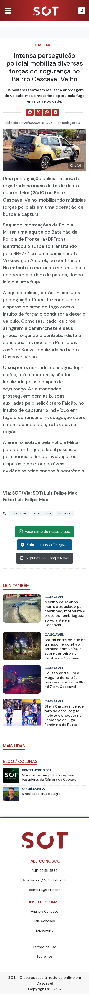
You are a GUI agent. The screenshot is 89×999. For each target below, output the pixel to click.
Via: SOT (12, 493)
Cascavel (45, 45)
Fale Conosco (44, 921)
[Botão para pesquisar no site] (81, 10)
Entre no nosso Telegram (45, 545)
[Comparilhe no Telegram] (55, 112)
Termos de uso (44, 947)
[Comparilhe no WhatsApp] (47, 112)
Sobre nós (44, 956)
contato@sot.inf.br (44, 890)
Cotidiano (42, 513)
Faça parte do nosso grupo (44, 531)
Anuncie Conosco (44, 911)
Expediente (44, 930)
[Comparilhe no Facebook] (30, 112)
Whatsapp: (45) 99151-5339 (44, 880)
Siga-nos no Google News (45, 558)
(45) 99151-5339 (45, 871)
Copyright (37, 988)
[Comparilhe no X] (38, 112)
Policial (64, 513)
